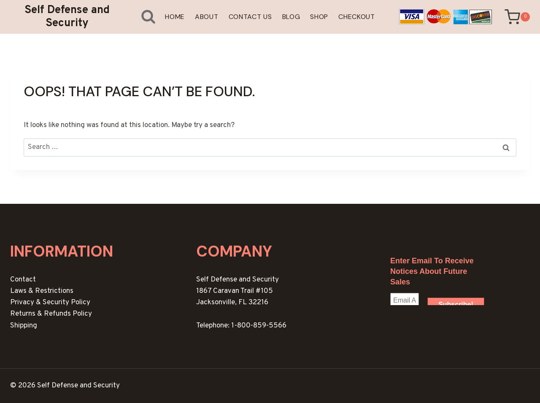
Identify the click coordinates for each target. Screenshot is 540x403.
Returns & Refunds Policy (51, 314)
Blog (291, 16)
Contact (23, 279)
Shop (319, 16)
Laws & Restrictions (41, 291)
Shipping (23, 325)
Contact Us (250, 16)
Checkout (356, 16)
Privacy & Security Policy (50, 302)
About (207, 16)
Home (175, 16)
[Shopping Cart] (517, 17)
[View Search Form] (142, 16)
